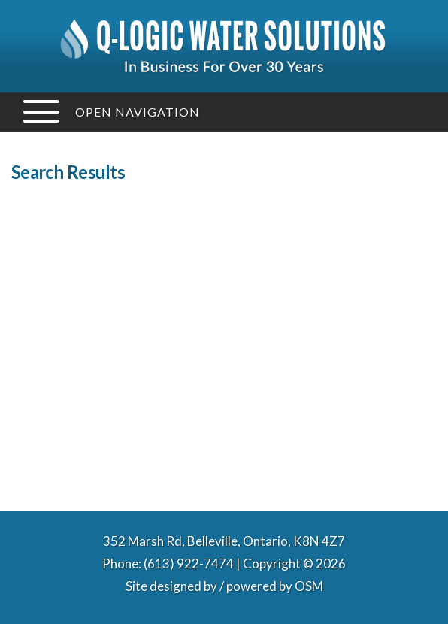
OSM (309, 586)
